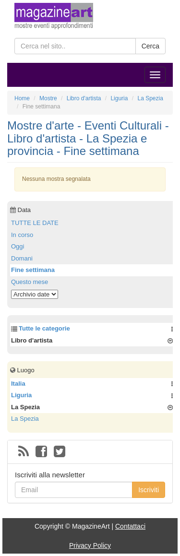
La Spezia (25, 418)
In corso (22, 234)
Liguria (21, 395)
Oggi (17, 246)
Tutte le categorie (44, 328)
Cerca (150, 46)
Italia (18, 383)
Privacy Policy (90, 545)
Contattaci (130, 526)
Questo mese (29, 281)
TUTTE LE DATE (35, 222)
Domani (22, 258)
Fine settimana (33, 269)
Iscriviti (148, 490)
